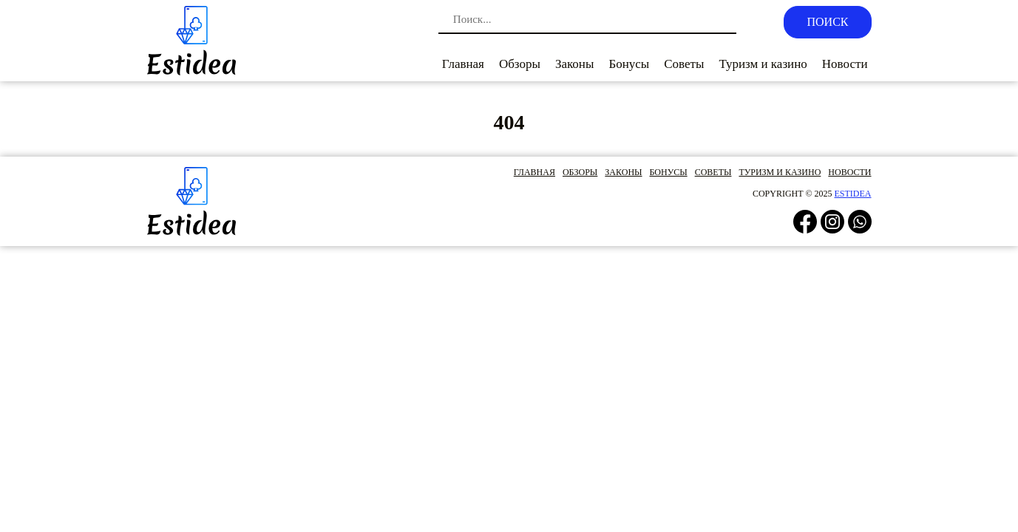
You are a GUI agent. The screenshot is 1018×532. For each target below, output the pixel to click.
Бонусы (628, 64)
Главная (463, 64)
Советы (684, 64)
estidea (853, 193)
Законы (574, 64)
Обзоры (519, 64)
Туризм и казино (763, 64)
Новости (845, 64)
